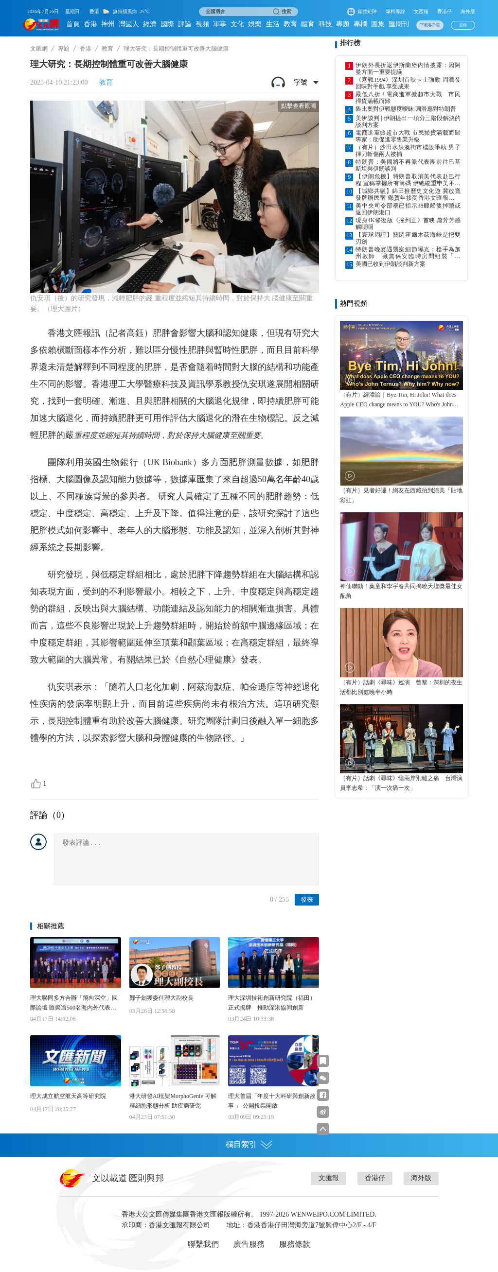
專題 (343, 24)
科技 (325, 24)
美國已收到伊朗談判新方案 (391, 264)
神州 (108, 24)
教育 (290, 24)
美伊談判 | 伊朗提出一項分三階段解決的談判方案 (408, 121)
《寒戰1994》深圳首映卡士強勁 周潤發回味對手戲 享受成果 (408, 83)
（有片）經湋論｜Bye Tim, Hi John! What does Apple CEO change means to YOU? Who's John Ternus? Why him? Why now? (398, 400)
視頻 (202, 24)
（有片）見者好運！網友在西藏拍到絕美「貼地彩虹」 (401, 495)
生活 (273, 24)
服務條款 (294, 1244)
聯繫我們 (203, 1244)
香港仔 (444, 11)
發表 (307, 899)
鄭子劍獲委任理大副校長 (161, 997)
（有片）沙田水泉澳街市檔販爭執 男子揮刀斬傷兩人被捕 (408, 150)
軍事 (220, 24)
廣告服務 (249, 1244)
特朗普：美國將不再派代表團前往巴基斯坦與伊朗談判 (408, 165)
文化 (237, 24)
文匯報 (421, 11)
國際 (167, 24)
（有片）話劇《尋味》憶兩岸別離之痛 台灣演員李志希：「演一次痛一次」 (401, 783)
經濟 (150, 24)
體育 (308, 24)
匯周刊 (399, 24)
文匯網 (39, 48)
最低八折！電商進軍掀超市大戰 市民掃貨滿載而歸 (408, 98)
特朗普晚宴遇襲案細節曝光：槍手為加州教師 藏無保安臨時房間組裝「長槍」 (408, 253)
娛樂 (255, 24)
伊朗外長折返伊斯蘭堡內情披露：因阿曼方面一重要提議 (408, 68)
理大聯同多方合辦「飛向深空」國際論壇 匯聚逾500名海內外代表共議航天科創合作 (74, 1003)
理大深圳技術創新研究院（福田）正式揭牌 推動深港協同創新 (272, 1002)
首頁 (73, 24)
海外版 (468, 11)
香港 (90, 24)
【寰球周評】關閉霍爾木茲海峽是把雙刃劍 (408, 238)
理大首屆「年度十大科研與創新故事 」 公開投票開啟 (272, 1101)
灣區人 (129, 24)
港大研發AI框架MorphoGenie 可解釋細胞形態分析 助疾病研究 (172, 1101)
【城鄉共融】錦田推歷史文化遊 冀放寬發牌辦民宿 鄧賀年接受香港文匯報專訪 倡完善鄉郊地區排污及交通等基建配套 (408, 194)
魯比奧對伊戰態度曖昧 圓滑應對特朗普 (406, 108)
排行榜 (350, 43)
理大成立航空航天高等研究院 (68, 1096)
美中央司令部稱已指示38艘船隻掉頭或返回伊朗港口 (408, 209)
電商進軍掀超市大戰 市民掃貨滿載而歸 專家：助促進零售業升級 (408, 136)
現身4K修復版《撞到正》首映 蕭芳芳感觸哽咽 (408, 223)
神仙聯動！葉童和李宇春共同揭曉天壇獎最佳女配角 (401, 591)
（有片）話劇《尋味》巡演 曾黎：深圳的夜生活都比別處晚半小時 (401, 687)
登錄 (463, 25)
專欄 (360, 24)
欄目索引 (249, 1144)
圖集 (378, 24)
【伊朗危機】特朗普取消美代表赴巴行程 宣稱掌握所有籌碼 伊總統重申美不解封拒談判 (408, 180)
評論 (185, 24)
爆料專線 (395, 11)
